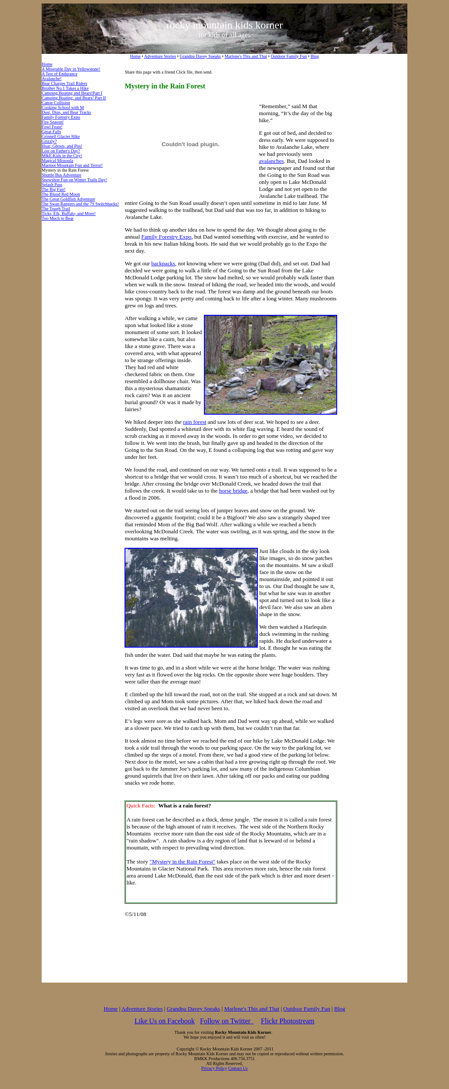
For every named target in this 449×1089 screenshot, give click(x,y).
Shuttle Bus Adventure (62, 175)
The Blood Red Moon (61, 194)
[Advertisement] (372, 201)
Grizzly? (49, 141)
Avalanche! (51, 78)
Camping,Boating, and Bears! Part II (74, 97)
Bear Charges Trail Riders (64, 83)
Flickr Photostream (287, 1021)
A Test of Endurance (60, 73)
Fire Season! (53, 122)
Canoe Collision (56, 102)
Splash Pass (52, 184)
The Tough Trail (56, 208)
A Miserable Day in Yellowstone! (71, 69)
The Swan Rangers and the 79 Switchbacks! (80, 203)
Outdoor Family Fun (288, 56)
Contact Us (238, 1068)
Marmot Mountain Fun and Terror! (72, 165)
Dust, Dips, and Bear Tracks (66, 112)
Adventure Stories (160, 56)
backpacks (163, 263)
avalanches (271, 161)
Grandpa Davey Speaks (200, 56)
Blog (314, 56)
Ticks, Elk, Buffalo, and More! (69, 213)
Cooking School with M (63, 107)
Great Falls (51, 131)
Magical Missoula (57, 160)
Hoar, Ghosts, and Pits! (62, 146)
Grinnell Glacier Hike (61, 136)
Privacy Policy (214, 1068)
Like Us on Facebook (165, 1021)
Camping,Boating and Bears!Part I (72, 93)
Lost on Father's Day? (61, 150)
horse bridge (233, 490)
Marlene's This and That (245, 56)
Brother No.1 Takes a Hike (65, 88)
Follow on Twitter (227, 1021)
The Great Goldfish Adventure (68, 199)
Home (135, 56)
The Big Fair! (53, 189)
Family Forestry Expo (61, 117)
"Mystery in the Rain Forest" (182, 861)
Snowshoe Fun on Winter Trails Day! (74, 179)
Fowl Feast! (52, 126)
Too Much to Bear (58, 218)
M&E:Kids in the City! (62, 155)
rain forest (194, 422)
